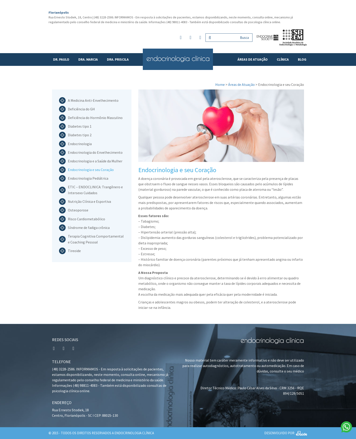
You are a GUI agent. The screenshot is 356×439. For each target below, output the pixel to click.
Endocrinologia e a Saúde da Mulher (95, 161)
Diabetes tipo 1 (79, 126)
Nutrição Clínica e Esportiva (89, 201)
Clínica (283, 59)
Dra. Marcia (88, 59)
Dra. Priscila (118, 59)
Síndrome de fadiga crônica (89, 227)
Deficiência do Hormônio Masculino (95, 117)
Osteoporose (78, 210)
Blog (302, 59)
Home (220, 84)
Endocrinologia (80, 143)
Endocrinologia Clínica (178, 59)
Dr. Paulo (61, 59)
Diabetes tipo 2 (79, 135)
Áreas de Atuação (252, 59)
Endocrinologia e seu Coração (91, 169)
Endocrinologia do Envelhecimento (95, 152)
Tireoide (74, 250)
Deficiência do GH (81, 109)
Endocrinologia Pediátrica (88, 178)
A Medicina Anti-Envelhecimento (93, 100)
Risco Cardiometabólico (86, 219)
